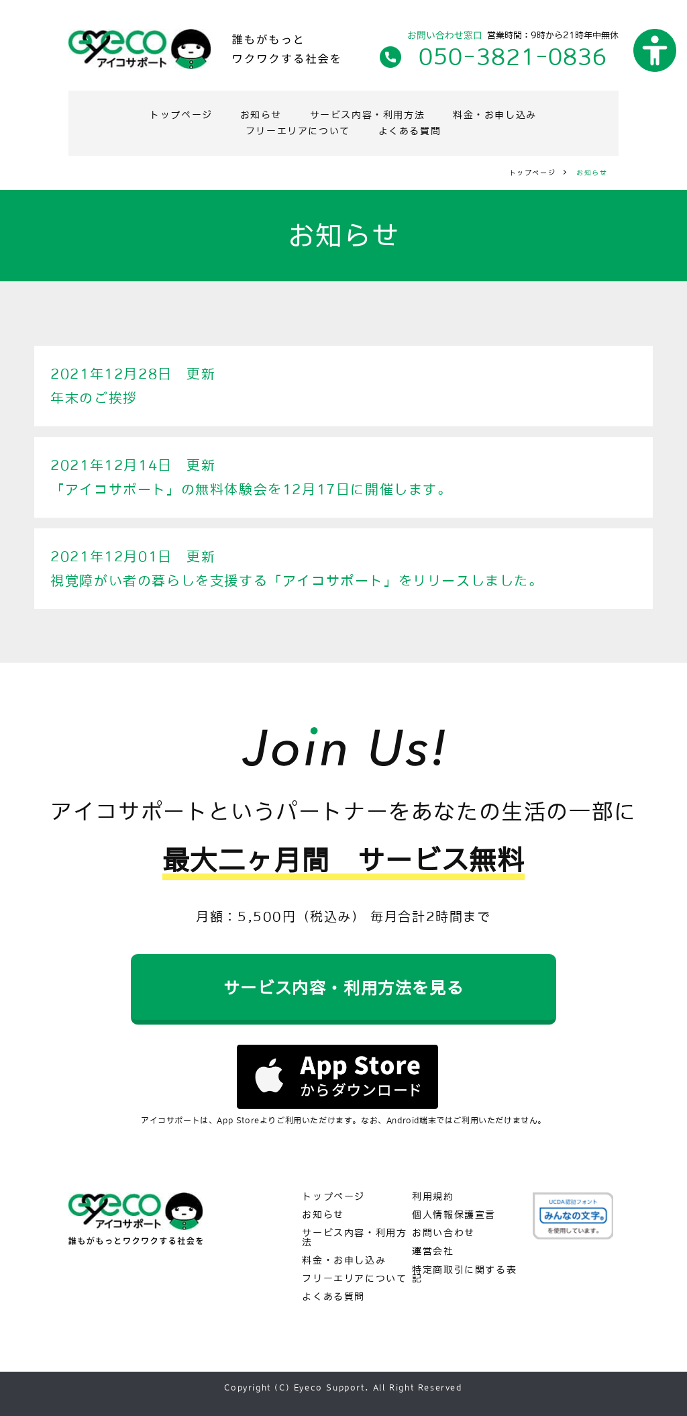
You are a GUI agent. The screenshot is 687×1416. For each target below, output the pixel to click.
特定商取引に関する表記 (464, 1275)
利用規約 (433, 1196)
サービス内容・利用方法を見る (343, 988)
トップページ (181, 115)
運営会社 (433, 1251)
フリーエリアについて (298, 131)
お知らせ (261, 115)
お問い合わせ (444, 1233)
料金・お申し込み (495, 115)
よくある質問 (410, 131)
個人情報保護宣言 (454, 1215)
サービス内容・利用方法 (368, 115)
